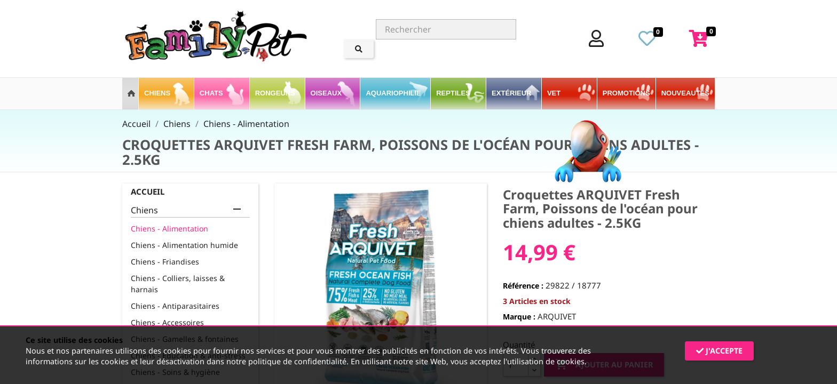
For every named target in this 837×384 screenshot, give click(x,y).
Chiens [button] (158, 93)
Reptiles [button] (454, 93)
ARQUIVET (557, 316)
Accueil (147, 191)
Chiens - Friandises (165, 262)
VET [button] (555, 93)
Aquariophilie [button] (394, 93)
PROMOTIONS (626, 93)
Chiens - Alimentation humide (184, 245)
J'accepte (719, 351)
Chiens (144, 210)
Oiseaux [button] (327, 93)
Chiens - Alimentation (169, 228)
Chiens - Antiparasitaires (175, 306)
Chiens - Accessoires (167, 322)
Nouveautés (685, 93)
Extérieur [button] (512, 93)
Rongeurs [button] (276, 93)
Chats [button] (212, 93)
